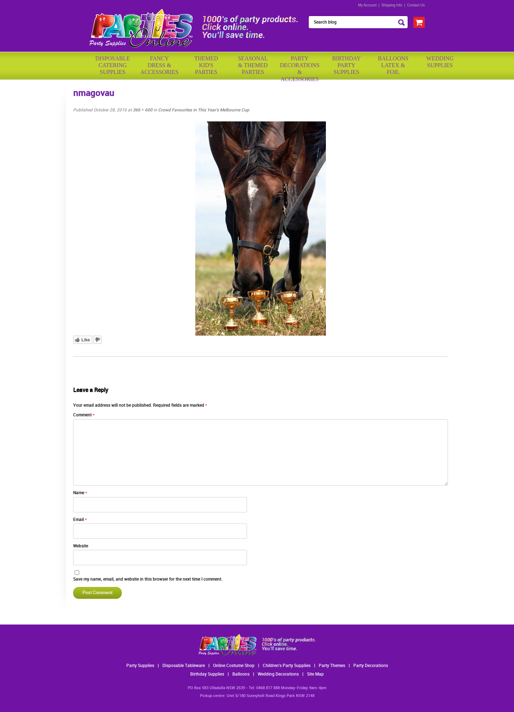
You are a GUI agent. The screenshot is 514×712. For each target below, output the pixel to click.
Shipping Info (391, 5)
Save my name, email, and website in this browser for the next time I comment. (147, 579)
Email (80, 519)
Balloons (241, 674)
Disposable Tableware (183, 665)
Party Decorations (370, 665)
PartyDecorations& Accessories (299, 66)
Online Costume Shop (234, 665)
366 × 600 (142, 110)
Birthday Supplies (207, 674)
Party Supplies (140, 665)
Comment (84, 415)
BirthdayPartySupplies (346, 65)
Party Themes (332, 665)
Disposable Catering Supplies (112, 65)
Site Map (315, 674)
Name (80, 493)
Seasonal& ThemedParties (253, 65)
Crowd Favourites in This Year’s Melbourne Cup (203, 110)
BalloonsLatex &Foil (393, 65)
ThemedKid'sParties (206, 65)
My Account (367, 5)
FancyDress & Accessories (159, 65)
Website (80, 546)
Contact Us (416, 5)
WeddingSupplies (439, 61)
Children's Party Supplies (287, 665)
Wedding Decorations (278, 674)
